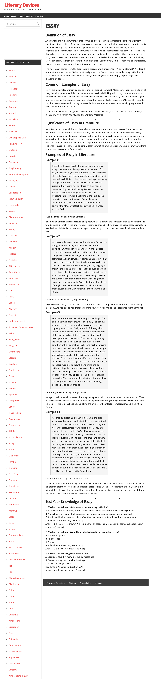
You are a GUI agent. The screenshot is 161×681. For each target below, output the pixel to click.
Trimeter (13, 382)
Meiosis (12, 529)
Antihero (13, 76)
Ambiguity (14, 180)
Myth (11, 449)
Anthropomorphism (18, 676)
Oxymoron (14, 162)
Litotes (12, 596)
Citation (39, 16)
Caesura (12, 358)
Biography (14, 627)
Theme (12, 388)
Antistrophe (14, 621)
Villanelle (13, 131)
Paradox (13, 186)
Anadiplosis (14, 419)
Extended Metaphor (18, 174)
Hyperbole (14, 205)
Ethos (11, 523)
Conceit (12, 315)
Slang (11, 443)
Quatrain (13, 498)
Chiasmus (13, 615)
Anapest (12, 107)
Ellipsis (12, 590)
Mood (11, 541)
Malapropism (15, 413)
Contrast (13, 235)
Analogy (12, 248)
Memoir (12, 113)
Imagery (13, 95)
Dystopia (13, 150)
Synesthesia (14, 272)
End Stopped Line (17, 137)
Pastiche (13, 260)
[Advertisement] (21, 44)
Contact (98, 583)
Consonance (14, 663)
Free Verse (14, 474)
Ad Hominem (15, 651)
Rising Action (15, 339)
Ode (11, 608)
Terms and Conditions (55, 583)
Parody (12, 229)
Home (6, 16)
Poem (11, 602)
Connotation (15, 193)
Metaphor (13, 468)
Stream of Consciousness (21, 327)
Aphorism (13, 394)
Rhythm (12, 462)
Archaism (13, 119)
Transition (14, 486)
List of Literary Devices (22, 16)
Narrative (13, 156)
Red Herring (15, 370)
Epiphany (13, 364)
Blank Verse (14, 584)
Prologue (13, 254)
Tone (11, 566)
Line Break (14, 455)
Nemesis (13, 223)
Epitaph (12, 82)
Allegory (13, 309)
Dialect (12, 303)
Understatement (17, 321)
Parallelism (14, 284)
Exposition (14, 278)
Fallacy (12, 70)
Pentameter (14, 492)
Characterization (17, 578)
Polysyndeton (15, 144)
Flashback (13, 89)
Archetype (14, 511)
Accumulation (15, 437)
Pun (10, 290)
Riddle (12, 431)
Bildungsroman (16, 217)
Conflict (12, 633)
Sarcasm (13, 670)
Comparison (15, 425)
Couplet (12, 407)
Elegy (11, 376)
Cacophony (14, 400)
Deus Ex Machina (17, 559)
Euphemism (14, 657)
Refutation (14, 504)
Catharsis (13, 639)
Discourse (13, 101)
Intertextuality (16, 199)
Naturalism (14, 553)
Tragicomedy (15, 168)
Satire (11, 517)
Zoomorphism (16, 535)
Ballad (12, 333)
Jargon (12, 211)
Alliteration (14, 266)
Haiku (11, 297)
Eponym (13, 241)
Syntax (12, 125)
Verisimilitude (15, 547)
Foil (10, 572)
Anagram (13, 345)
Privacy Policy (85, 583)
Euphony (13, 480)
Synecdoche (14, 352)
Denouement (15, 645)
